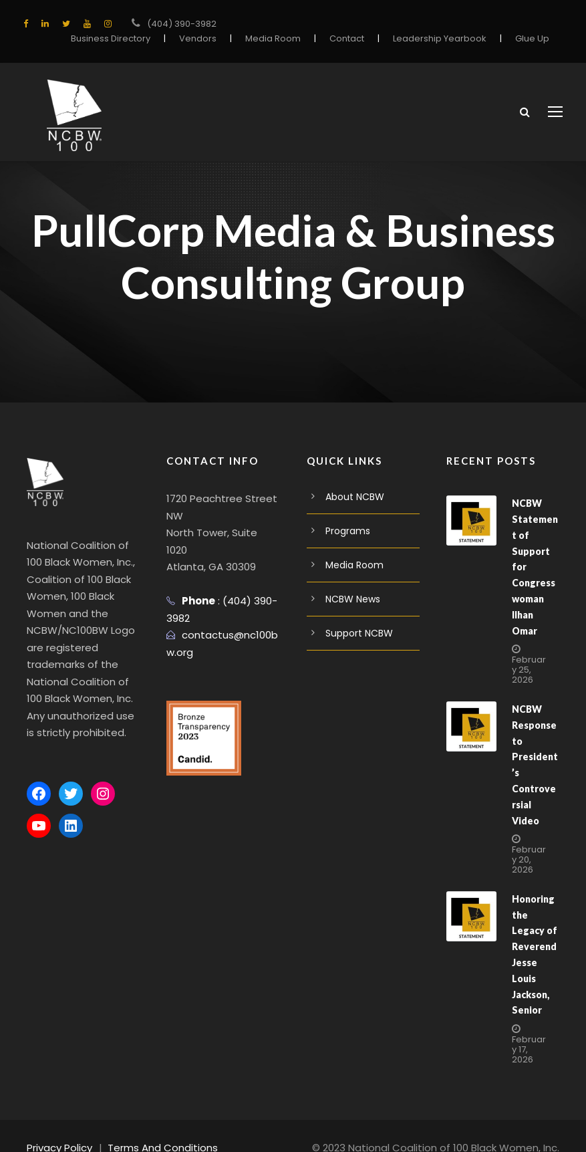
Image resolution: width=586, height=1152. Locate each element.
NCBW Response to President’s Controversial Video (534, 748)
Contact (348, 38)
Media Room (274, 38)
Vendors (200, 38)
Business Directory (113, 38)
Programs (348, 538)
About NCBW (355, 504)
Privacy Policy (60, 1123)
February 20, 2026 (528, 834)
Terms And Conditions (165, 1123)
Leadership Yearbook (440, 38)
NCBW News (353, 606)
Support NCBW (359, 640)
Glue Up (532, 38)
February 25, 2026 (528, 661)
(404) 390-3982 (181, 23)
